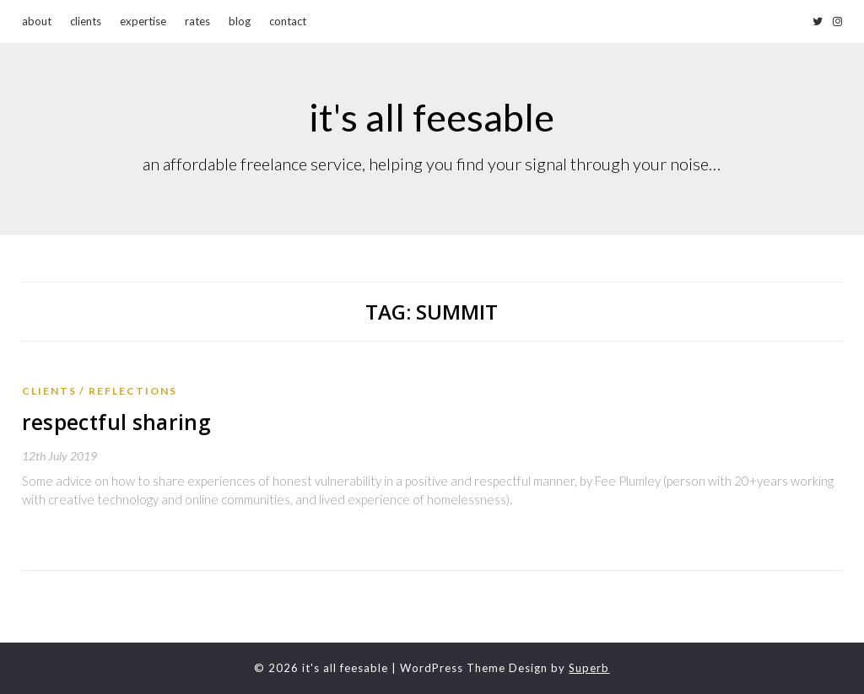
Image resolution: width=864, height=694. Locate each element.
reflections (133, 391)
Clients (49, 391)
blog (240, 21)
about (36, 21)
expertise (143, 21)
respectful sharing (112, 422)
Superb (589, 668)
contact (287, 21)
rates (197, 21)
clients (85, 21)
